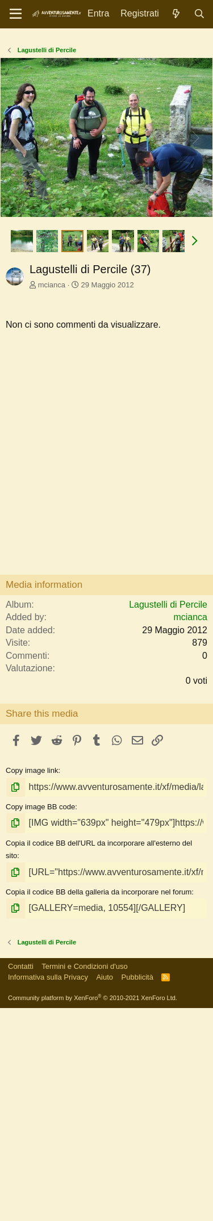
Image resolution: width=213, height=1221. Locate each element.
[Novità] (176, 14)
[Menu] (15, 14)
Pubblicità (137, 1190)
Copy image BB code (40, 1019)
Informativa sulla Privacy (48, 1190)
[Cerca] (199, 14)
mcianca (51, 498)
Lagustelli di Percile (168, 817)
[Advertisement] (106, 146)
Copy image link (32, 983)
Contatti (21, 1179)
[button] (195, 454)
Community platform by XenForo (92, 1210)
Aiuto (104, 1190)
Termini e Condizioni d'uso (84, 1179)
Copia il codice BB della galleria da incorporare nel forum (98, 1105)
